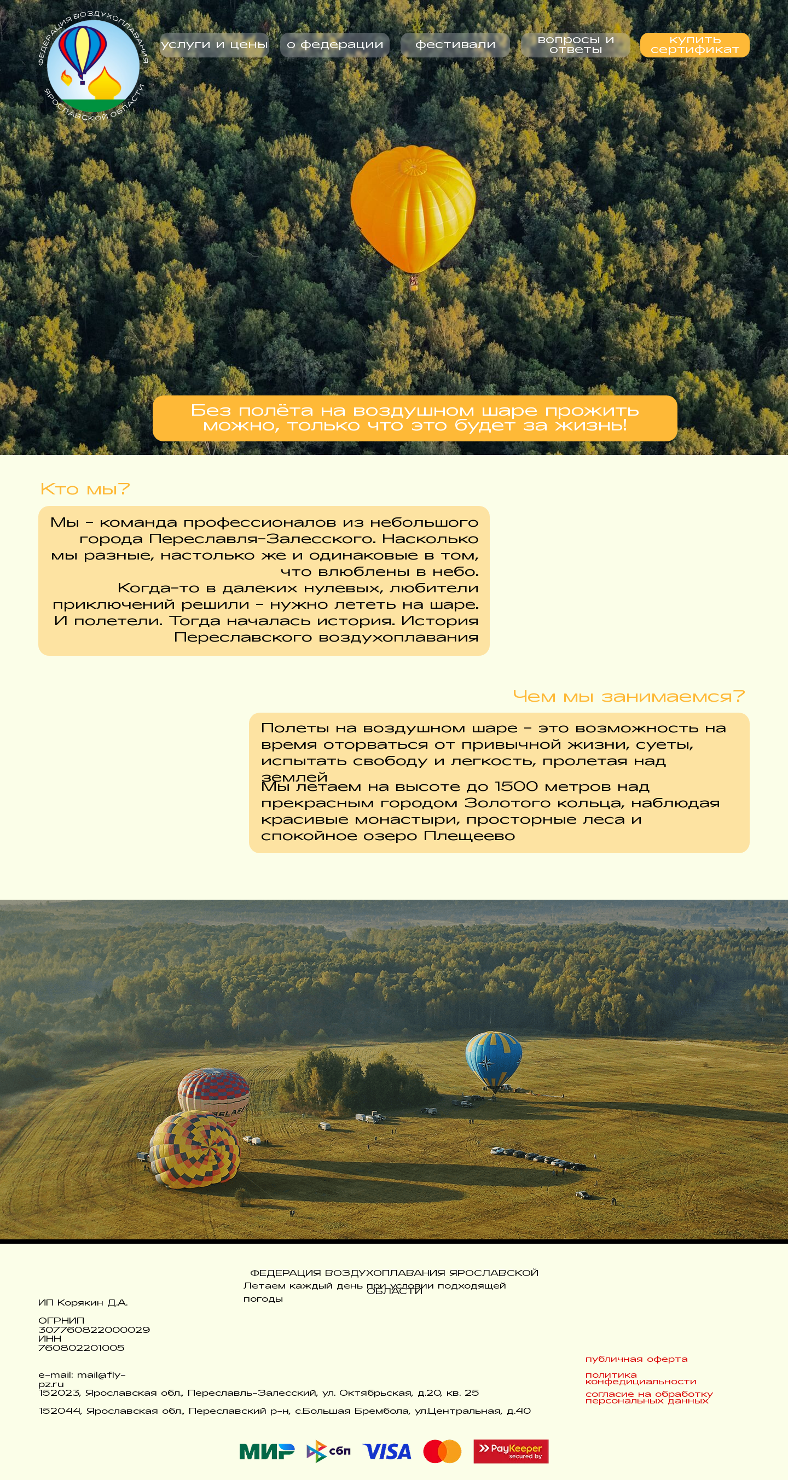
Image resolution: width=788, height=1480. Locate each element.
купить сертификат (695, 45)
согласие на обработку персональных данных (649, 1398)
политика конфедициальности (641, 1379)
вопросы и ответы (576, 45)
